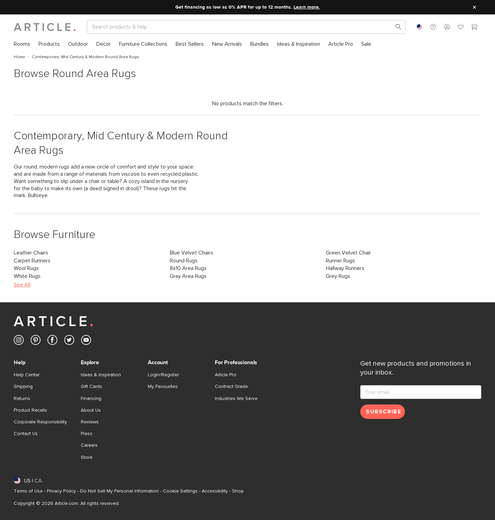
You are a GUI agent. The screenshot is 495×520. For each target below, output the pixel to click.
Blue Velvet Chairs (191, 253)
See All (22, 285)
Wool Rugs (26, 268)
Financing (91, 398)
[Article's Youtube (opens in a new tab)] (86, 341)
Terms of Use (28, 491)
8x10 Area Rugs (188, 268)
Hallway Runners (345, 268)
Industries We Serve (236, 398)
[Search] (240, 27)
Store (86, 457)
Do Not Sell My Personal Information (119, 491)
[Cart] (474, 28)
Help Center (27, 374)
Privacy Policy (61, 491)
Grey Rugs (338, 276)
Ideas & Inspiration (101, 374)
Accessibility (215, 491)
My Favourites (163, 386)
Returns (22, 398)
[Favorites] (460, 28)
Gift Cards (91, 386)
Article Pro (225, 374)
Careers (89, 445)
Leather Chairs (31, 253)
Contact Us (26, 433)
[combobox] (419, 27)
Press (86, 433)
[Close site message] (474, 7)
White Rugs (27, 276)
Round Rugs (184, 260)
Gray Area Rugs (188, 276)
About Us (91, 410)
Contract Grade (231, 386)
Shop (238, 491)
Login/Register (163, 374)
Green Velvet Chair (348, 253)
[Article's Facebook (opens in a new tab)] (52, 341)
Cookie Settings (180, 491)
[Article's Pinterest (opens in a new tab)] (36, 341)
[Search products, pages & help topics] (395, 27)
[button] (433, 27)
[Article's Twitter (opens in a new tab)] (69, 341)
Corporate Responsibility (40, 422)
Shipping (23, 386)
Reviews (90, 422)
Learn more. (307, 7)
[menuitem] (22, 44)
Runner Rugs (340, 260)
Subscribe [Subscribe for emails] (383, 411)
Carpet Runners (32, 260)
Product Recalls (30, 410)
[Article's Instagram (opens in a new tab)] (19, 341)
